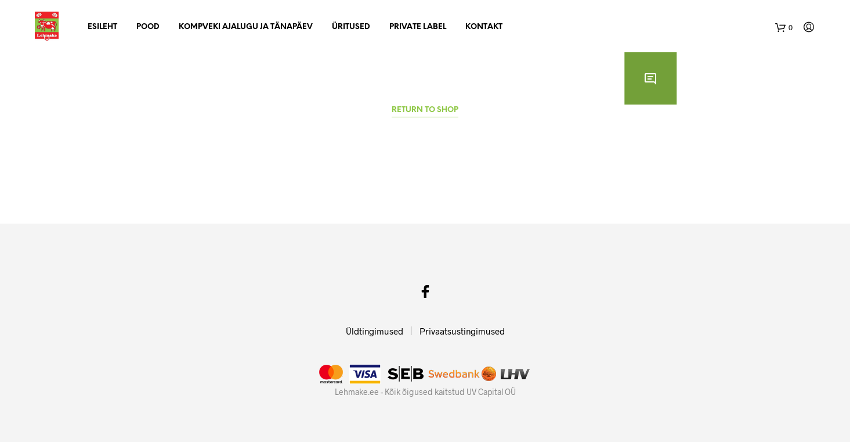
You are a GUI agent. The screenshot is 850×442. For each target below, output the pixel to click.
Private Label (417, 27)
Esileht (102, 27)
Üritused (351, 27)
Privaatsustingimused (462, 331)
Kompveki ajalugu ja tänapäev (246, 27)
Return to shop (425, 110)
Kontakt (483, 27)
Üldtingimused (374, 331)
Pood (148, 27)
